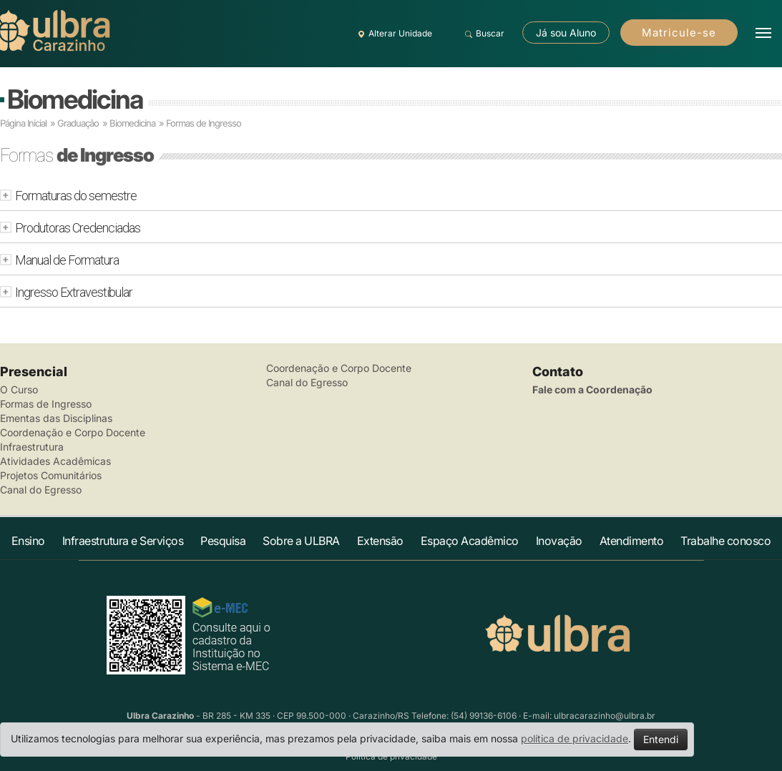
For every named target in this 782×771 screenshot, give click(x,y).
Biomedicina (74, 99)
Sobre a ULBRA (301, 541)
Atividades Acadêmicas (55, 461)
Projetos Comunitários (51, 475)
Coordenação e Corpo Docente (72, 432)
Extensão (380, 541)
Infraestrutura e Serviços (123, 541)
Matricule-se (679, 32)
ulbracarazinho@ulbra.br (604, 715)
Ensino (28, 541)
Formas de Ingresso (46, 404)
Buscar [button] (482, 33)
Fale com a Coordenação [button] (592, 389)
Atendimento (632, 541)
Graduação (78, 123)
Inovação (559, 541)
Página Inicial (23, 123)
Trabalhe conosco (725, 541)
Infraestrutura (32, 447)
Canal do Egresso (41, 489)
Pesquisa (222, 541)
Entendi (660, 739)
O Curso (19, 389)
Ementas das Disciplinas (56, 418)
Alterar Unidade (392, 33)
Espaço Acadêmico (470, 541)
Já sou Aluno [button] (566, 32)
